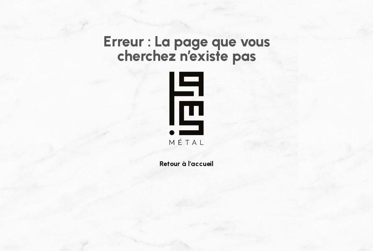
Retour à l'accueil (186, 164)
